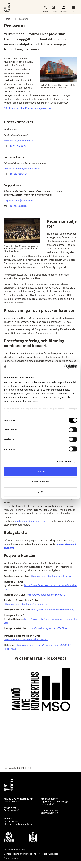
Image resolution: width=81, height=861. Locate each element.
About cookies (11, 858)
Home (7, 18)
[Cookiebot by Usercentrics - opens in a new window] (63, 366)
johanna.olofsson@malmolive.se (22, 168)
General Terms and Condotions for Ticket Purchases (31, 853)
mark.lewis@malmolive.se (18, 140)
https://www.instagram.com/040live (47, 628)
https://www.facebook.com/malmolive (50, 576)
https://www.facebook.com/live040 (46, 594)
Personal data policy (14, 849)
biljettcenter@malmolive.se (18, 824)
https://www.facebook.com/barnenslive (25, 604)
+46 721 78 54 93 (17, 146)
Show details (64, 461)
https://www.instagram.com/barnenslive (26, 639)
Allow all (40, 471)
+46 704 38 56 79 (17, 174)
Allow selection (40, 481)
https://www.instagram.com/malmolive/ (52, 609)
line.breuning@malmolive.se (30, 521)
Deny (40, 491)
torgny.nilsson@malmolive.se (20, 200)
